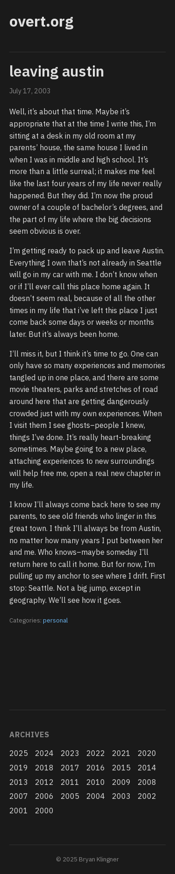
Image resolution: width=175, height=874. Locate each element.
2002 (147, 796)
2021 (121, 753)
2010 (95, 782)
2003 (121, 796)
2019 (18, 767)
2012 (44, 782)
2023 (70, 753)
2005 (70, 796)
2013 (18, 782)
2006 (44, 796)
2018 (44, 767)
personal (55, 620)
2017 (70, 767)
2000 (44, 810)
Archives (29, 734)
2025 (18, 753)
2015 (121, 767)
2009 (121, 782)
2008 (147, 782)
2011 (70, 782)
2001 (18, 810)
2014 (147, 767)
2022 (95, 753)
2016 (95, 767)
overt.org (41, 21)
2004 (95, 796)
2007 (18, 796)
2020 (147, 753)
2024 (44, 753)
